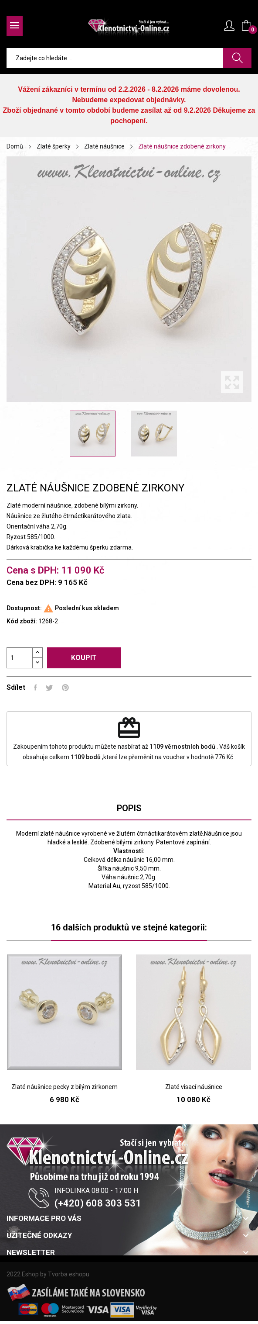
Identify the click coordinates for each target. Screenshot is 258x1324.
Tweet (49, 687)
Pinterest (65, 687)
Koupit (84, 657)
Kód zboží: (22, 621)
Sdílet (35, 687)
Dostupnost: (24, 608)
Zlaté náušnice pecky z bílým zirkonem (64, 1086)
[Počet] (20, 657)
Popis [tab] (129, 808)
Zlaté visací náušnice (193, 1086)
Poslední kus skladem (87, 608)
